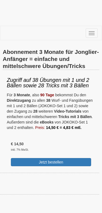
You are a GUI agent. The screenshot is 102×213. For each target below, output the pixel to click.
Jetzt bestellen (51, 162)
